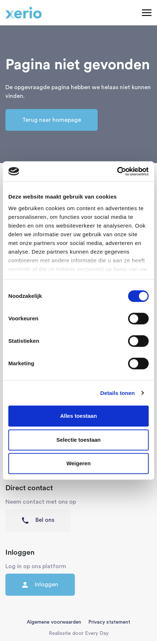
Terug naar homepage (51, 120)
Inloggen (40, 585)
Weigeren (78, 463)
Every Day (97, 633)
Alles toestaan (78, 416)
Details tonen (117, 393)
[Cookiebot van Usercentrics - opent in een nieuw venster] (117, 171)
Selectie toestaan (78, 440)
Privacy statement (109, 622)
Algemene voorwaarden (54, 622)
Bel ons (38, 520)
